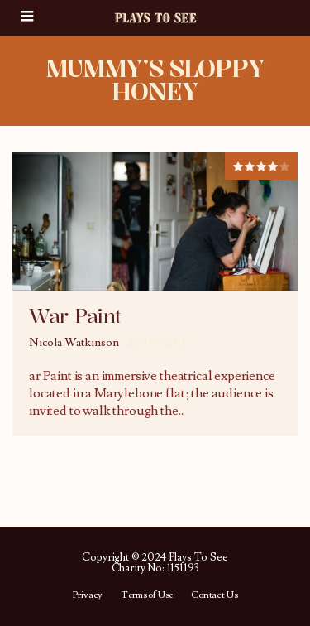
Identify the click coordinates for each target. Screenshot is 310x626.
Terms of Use (147, 595)
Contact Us (214, 595)
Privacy (87, 595)
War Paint (75, 316)
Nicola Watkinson (74, 342)
